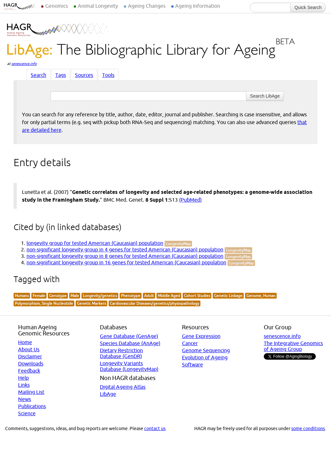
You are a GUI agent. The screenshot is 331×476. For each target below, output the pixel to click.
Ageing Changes (147, 6)
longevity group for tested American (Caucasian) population (95, 243)
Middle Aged (169, 295)
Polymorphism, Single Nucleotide (44, 303)
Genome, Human (260, 295)
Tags (60, 75)
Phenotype (130, 295)
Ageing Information (197, 6)
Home (25, 342)
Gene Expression (201, 336)
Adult (149, 295)
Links (24, 385)
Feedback (29, 371)
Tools (108, 75)
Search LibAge (265, 96)
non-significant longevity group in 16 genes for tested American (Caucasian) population (126, 262)
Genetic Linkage (228, 295)
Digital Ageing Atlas (122, 387)
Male (74, 295)
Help (23, 378)
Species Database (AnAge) (130, 343)
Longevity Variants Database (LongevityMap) (129, 366)
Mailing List (31, 392)
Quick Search (308, 7)
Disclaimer (30, 356)
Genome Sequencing (206, 350)
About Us (28, 349)
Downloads (30, 363)
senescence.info (24, 64)
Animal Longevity (98, 6)
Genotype (58, 295)
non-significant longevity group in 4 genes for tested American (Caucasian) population (125, 249)
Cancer (190, 343)
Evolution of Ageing (205, 357)
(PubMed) (190, 200)
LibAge (108, 394)
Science (27, 413)
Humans (22, 295)
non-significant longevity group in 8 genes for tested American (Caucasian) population (125, 256)
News (24, 399)
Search (38, 75)
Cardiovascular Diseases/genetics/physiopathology (154, 303)
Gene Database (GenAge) (129, 336)
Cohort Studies (197, 295)
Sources (84, 75)
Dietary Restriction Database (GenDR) (121, 353)
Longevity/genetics (100, 295)
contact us (155, 428)
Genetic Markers (91, 303)
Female (39, 295)
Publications (32, 406)
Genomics (56, 6)
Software (192, 364)
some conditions (308, 428)
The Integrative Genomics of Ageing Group (293, 346)
